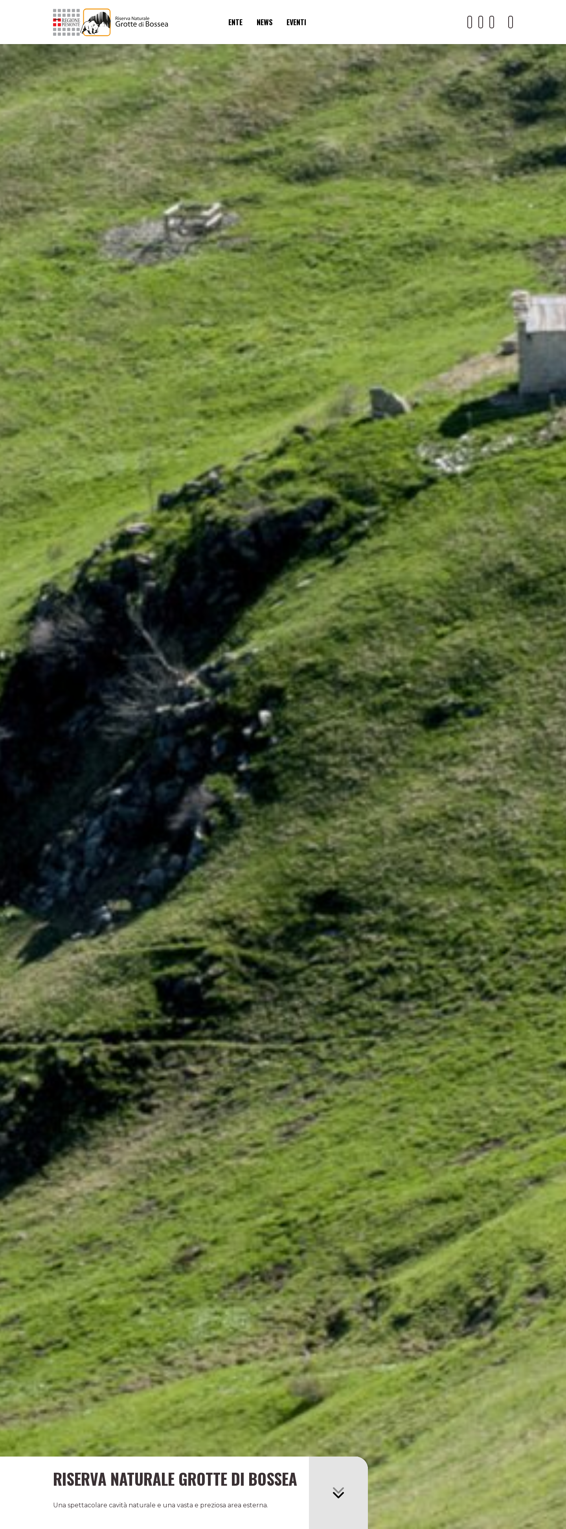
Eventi (296, 22)
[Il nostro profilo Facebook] (480, 22)
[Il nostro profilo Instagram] (491, 22)
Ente (235, 22)
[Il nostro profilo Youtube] (469, 22)
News (264, 22)
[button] (338, 1493)
